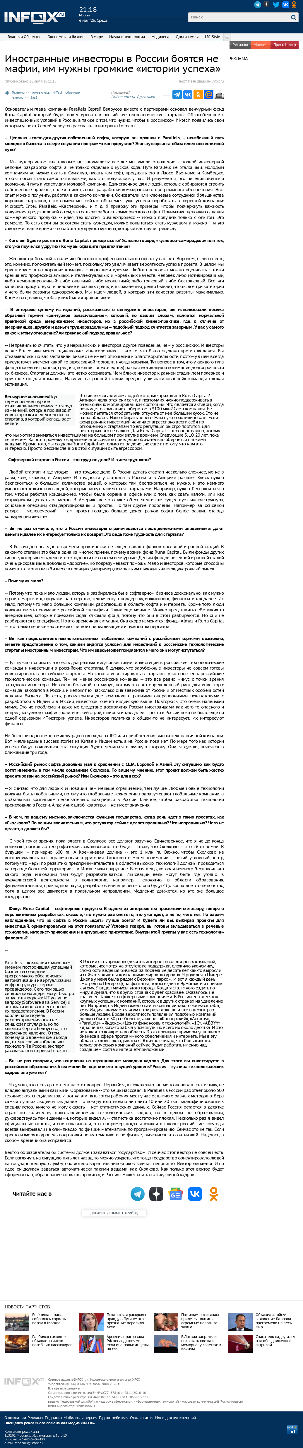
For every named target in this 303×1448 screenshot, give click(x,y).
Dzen (267, 4)
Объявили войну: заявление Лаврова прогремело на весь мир (274, 1320)
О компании (15, 1418)
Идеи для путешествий (175, 1418)
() (114, 1213)
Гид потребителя (113, 1418)
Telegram (257, 4)
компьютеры (40, 92)
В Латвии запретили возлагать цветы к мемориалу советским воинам (201, 1342)
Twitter (276, 4)
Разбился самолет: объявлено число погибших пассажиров (52, 1340)
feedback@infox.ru (28, 1443)
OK (295, 4)
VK (285, 4)
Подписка (53, 1418)
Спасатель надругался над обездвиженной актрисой (275, 1340)
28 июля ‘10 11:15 (42, 81)
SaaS (33, 97)
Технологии (20, 92)
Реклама (35, 1418)
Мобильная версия (80, 1418)
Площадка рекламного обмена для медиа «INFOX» (49, 1423)
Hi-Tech (57, 92)
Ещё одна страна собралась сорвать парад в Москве (49, 1318)
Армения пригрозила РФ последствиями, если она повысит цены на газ (127, 1342)
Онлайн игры (141, 1418)
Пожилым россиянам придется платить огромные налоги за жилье (200, 1320)
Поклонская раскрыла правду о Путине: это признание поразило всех (126, 1320)
